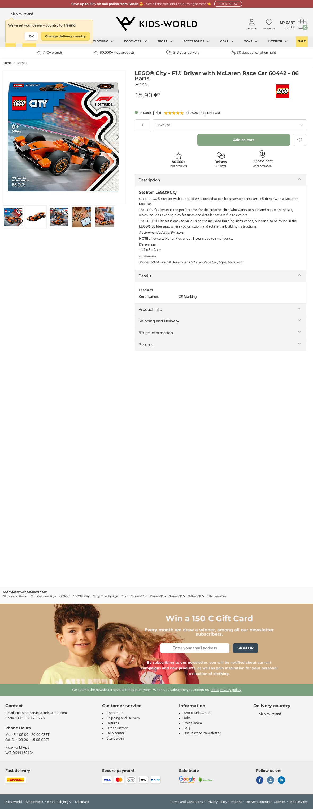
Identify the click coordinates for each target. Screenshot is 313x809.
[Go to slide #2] (36, 216)
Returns (145, 344)
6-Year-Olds (138, 596)
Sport (165, 41)
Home (7, 63)
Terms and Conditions (186, 802)
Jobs (187, 718)
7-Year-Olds (158, 596)
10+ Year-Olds (216, 596)
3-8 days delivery (182, 52)
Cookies (280, 802)
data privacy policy (226, 690)
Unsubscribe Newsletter (202, 733)
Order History (117, 728)
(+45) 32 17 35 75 (30, 718)
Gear (227, 41)
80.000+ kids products (114, 53)
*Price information (155, 332)
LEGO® (64, 596)
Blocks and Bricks (15, 596)
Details (144, 276)
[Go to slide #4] (81, 216)
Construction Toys (43, 596)
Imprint (236, 802)
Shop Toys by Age (105, 596)
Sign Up (245, 648)
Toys (251, 41)
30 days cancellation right (253, 52)
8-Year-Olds (177, 596)
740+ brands (50, 53)
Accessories (196, 41)
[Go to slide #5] (104, 216)
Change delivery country (65, 36)
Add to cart (243, 140)
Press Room (193, 723)
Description (149, 180)
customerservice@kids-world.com (41, 713)
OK (31, 36)
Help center (115, 733)
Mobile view (298, 802)
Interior (278, 41)
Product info (150, 309)
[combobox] (229, 125)
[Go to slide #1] (13, 216)
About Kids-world (197, 713)
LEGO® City (81, 596)
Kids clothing (99, 41)
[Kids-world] (156, 24)
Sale (302, 41)
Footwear (135, 41)
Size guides (115, 738)
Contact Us (115, 713)
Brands (21, 63)
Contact (14, 705)
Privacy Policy (217, 802)
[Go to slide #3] (59, 216)
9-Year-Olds (196, 596)
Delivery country (258, 802)
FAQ (187, 728)
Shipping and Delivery (158, 321)
